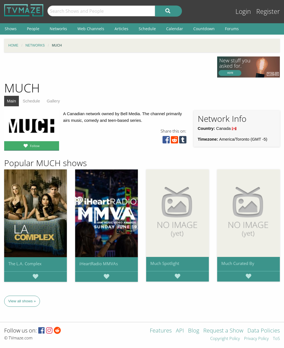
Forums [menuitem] (232, 28)
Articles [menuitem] (121, 28)
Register (268, 11)
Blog (193, 331)
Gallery (53, 101)
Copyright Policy (225, 338)
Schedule (31, 101)
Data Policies (263, 331)
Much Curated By (237, 263)
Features (161, 331)
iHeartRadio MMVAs (98, 263)
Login (243, 11)
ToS (276, 338)
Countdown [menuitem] (204, 28)
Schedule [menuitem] (147, 28)
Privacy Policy (256, 338)
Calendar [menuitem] (174, 28)
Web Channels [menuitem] (90, 28)
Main (11, 101)
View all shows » (22, 301)
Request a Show (223, 331)
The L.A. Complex (25, 263)
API (180, 331)
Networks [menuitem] (58, 28)
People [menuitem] (33, 28)
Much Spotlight (164, 263)
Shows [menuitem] (11, 28)
